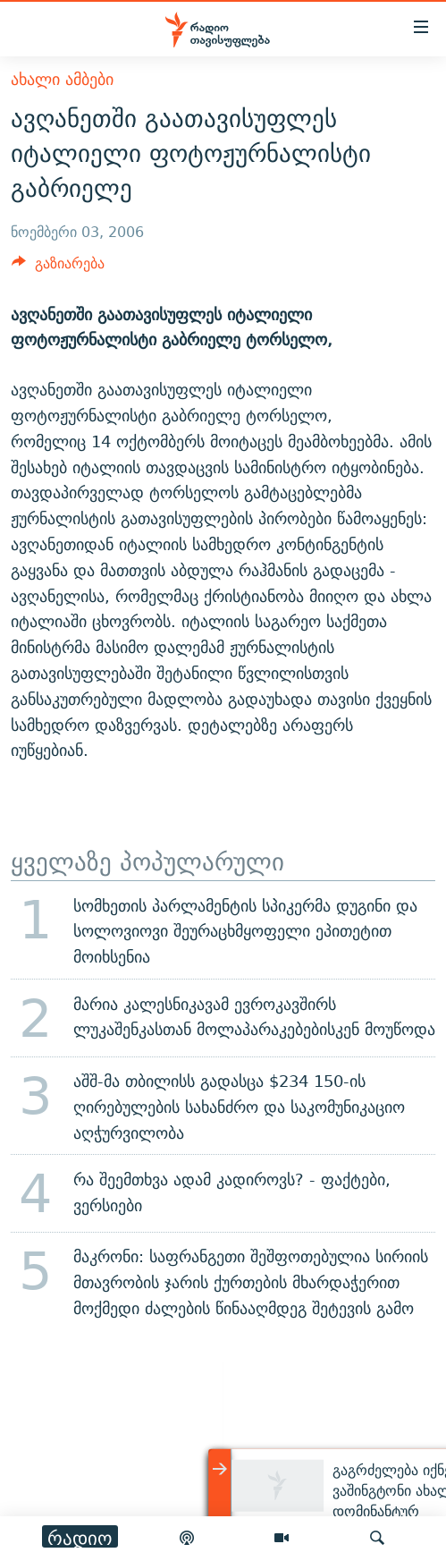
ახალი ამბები (62, 79)
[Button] (58, 267)
